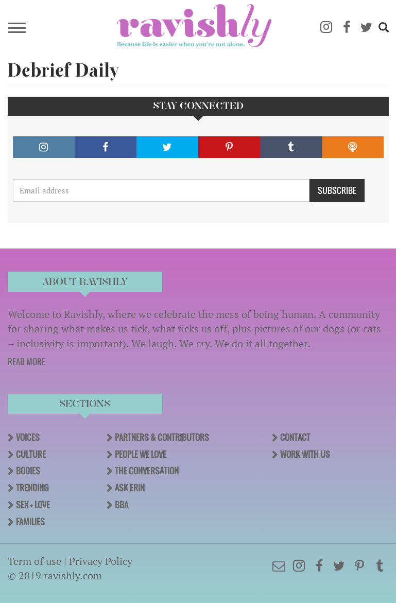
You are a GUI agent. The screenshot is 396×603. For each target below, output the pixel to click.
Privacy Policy (100, 561)
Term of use (34, 561)
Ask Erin (130, 488)
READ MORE (26, 362)
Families (30, 522)
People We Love (140, 454)
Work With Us (305, 454)
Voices (28, 437)
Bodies (28, 471)
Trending (32, 488)
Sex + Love (33, 505)
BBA (121, 505)
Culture (31, 454)
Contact (295, 437)
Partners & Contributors (162, 437)
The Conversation (147, 471)
